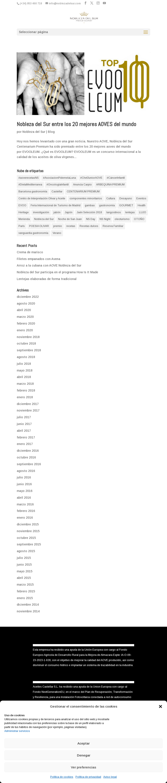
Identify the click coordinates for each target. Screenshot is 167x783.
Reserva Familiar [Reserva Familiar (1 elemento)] (113, 226)
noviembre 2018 (28, 337)
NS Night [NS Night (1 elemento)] (105, 219)
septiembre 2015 (29, 544)
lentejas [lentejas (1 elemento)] (130, 212)
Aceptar (83, 743)
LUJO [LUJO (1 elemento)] (142, 212)
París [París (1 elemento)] (21, 226)
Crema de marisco (30, 252)
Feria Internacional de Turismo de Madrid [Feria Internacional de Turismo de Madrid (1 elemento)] (55, 205)
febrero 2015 (26, 591)
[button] (160, 706)
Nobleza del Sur (33, 131)
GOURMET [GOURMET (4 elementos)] (126, 205)
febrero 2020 (26, 323)
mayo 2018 (24, 370)
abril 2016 (24, 497)
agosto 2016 (26, 471)
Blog (51, 131)
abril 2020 (24, 310)
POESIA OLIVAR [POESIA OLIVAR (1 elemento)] (39, 226)
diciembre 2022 (28, 296)
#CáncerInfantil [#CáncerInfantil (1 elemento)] (116, 177)
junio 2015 (24, 564)
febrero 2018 (26, 390)
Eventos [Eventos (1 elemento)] (141, 198)
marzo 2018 (25, 383)
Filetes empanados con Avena (38, 259)
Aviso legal (110, 776)
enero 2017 (25, 444)
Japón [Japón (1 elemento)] (68, 212)
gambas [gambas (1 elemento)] (90, 205)
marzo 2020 (25, 316)
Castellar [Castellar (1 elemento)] (57, 191)
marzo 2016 (25, 504)
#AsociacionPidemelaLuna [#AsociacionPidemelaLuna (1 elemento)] (59, 177)
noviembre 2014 (28, 611)
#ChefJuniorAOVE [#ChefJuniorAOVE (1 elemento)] (91, 177)
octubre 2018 (26, 343)
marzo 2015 (25, 584)
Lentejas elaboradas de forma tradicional (47, 279)
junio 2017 (24, 424)
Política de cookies (61, 776)
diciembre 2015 (28, 524)
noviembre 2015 (28, 531)
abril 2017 (24, 430)
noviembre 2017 (28, 410)
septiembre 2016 (29, 464)
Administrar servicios (17, 731)
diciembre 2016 (28, 450)
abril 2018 (24, 377)
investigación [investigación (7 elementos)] (41, 212)
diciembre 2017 (28, 404)
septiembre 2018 (29, 350)
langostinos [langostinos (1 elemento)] (113, 212)
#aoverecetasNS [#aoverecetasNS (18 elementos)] (28, 177)
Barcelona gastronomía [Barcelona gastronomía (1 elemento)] (32, 191)
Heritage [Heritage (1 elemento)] (23, 212)
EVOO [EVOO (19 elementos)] (22, 205)
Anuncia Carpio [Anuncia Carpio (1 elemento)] (82, 184)
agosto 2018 (26, 357)
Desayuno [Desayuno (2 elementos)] (125, 198)
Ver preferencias (83, 767)
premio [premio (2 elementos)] (57, 226)
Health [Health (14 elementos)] (141, 205)
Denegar (83, 755)
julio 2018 (24, 363)
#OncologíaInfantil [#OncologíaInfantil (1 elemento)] (58, 184)
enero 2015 (25, 598)
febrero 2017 (26, 437)
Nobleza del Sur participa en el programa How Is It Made (57, 272)
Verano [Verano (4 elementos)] (57, 233)
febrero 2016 (26, 511)
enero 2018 (25, 397)
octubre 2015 (26, 538)
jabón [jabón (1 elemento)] (56, 212)
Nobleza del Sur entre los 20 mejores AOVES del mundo (76, 124)
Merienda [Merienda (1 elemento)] (24, 219)
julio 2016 (24, 477)
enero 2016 (25, 517)
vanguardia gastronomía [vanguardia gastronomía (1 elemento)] (33, 233)
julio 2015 (24, 558)
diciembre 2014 (28, 604)
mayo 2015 (24, 571)
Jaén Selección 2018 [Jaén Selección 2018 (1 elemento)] (89, 212)
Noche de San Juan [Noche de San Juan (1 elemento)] (70, 219)
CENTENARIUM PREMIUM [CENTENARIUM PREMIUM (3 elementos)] (83, 191)
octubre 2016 (26, 457)
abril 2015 (24, 578)
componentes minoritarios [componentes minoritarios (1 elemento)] (86, 198)
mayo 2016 (24, 491)
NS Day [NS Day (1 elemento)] (90, 219)
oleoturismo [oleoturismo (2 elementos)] (122, 219)
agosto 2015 (26, 551)
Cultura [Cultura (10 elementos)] (110, 198)
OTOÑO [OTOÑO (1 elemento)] (139, 219)
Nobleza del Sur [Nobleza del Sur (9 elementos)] (44, 219)
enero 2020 (25, 330)
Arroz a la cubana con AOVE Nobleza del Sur (49, 265)
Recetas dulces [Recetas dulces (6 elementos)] (89, 226)
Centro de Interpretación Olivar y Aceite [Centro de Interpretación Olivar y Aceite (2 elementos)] (41, 198)
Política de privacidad (88, 776)
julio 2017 (24, 417)
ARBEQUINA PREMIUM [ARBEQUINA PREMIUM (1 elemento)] (110, 184)
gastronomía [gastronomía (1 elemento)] (107, 205)
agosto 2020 (26, 303)
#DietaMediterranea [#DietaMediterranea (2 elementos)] (30, 184)
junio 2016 (24, 484)
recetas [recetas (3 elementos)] (70, 226)
